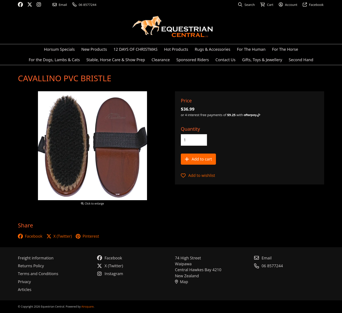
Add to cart (198, 159)
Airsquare (87, 306)
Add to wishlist (198, 175)
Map (181, 281)
